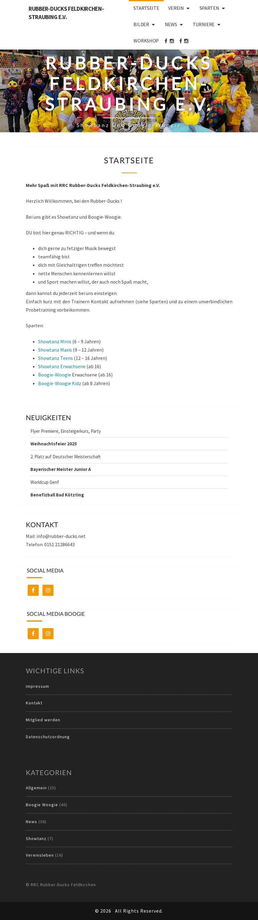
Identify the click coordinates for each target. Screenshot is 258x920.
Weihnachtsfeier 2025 (53, 444)
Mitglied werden (43, 720)
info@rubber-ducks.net (61, 536)
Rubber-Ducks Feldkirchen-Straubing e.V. (66, 13)
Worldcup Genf (44, 482)
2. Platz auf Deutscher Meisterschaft (65, 457)
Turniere (204, 24)
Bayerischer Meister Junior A (60, 469)
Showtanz (36, 838)
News (171, 24)
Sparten (209, 8)
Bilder (141, 24)
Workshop (146, 41)
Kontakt (34, 703)
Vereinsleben (40, 855)
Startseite (146, 8)
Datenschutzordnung (48, 736)
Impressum (37, 686)
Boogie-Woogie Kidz (59, 383)
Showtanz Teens (55, 358)
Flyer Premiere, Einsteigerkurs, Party (65, 431)
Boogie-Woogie (54, 375)
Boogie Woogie (42, 804)
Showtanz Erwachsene (61, 366)
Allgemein (36, 788)
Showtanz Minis (54, 341)
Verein (176, 8)
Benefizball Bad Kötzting (57, 495)
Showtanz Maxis (55, 350)
